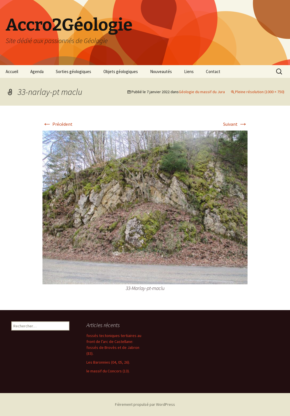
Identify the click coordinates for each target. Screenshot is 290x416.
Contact (213, 71)
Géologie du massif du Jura (202, 91)
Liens (189, 71)
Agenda (37, 71)
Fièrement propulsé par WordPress (145, 404)
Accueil (12, 71)
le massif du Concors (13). (108, 371)
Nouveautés (161, 71)
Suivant (235, 124)
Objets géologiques (120, 71)
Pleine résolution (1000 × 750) (259, 91)
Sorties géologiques (73, 71)
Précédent (57, 124)
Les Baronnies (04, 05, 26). (108, 362)
